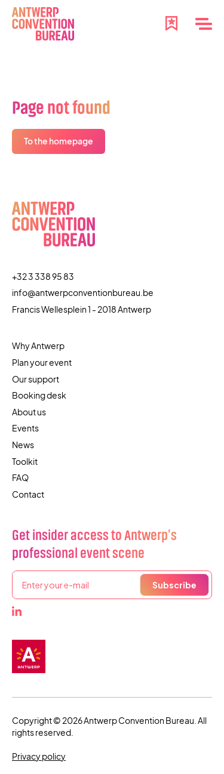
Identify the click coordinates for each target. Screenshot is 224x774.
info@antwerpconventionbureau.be (83, 292)
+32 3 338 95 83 (43, 276)
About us (29, 411)
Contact (28, 494)
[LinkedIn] (17, 611)
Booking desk (39, 395)
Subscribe (174, 584)
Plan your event (42, 362)
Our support (35, 379)
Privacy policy (39, 756)
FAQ (20, 477)
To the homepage (58, 140)
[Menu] (203, 24)
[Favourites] (171, 22)
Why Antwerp (38, 345)
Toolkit (25, 461)
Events (25, 428)
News (23, 444)
